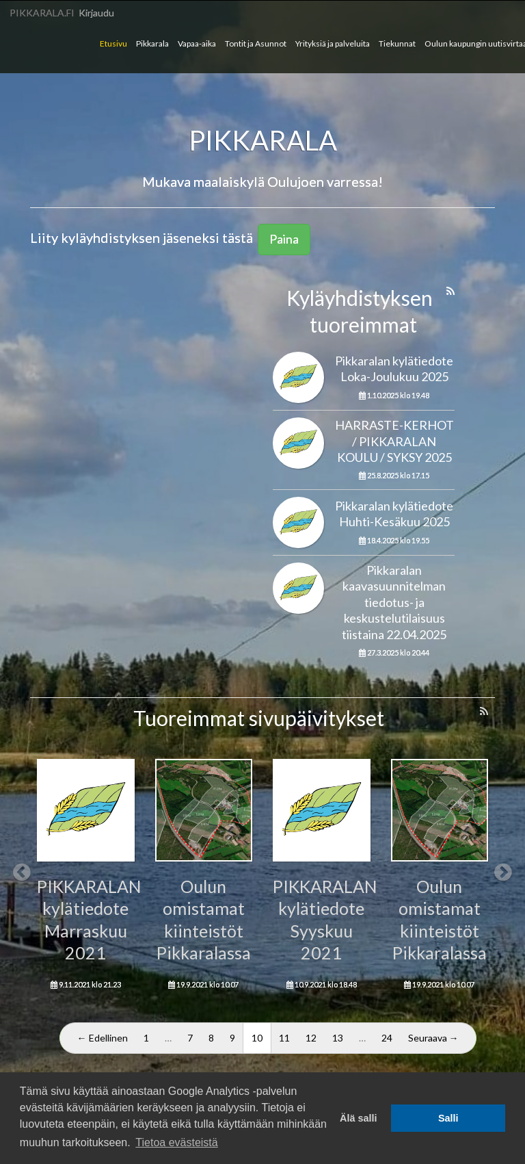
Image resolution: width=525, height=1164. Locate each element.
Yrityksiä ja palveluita (332, 43)
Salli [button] (448, 1118)
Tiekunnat (397, 43)
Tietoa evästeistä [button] (176, 1142)
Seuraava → (433, 1038)
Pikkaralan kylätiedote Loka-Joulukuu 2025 (394, 368)
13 (337, 1038)
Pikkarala (152, 43)
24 (386, 1038)
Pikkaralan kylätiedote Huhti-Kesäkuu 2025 (394, 513)
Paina (284, 238)
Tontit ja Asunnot (255, 43)
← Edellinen (102, 1038)
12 (311, 1038)
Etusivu (113, 43)
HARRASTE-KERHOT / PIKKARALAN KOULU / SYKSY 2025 (394, 441)
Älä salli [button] (358, 1118)
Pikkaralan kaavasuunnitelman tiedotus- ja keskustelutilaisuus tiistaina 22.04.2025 (394, 602)
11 (284, 1038)
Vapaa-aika (197, 43)
